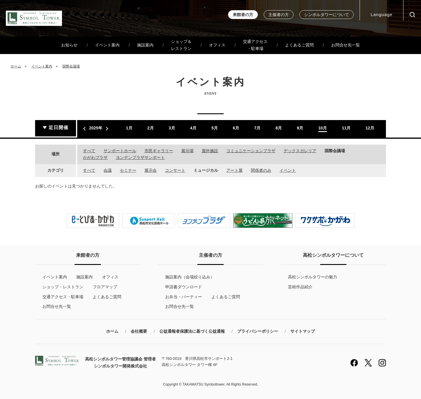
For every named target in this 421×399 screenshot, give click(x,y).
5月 (214, 128)
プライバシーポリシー (257, 331)
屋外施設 (210, 150)
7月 (257, 128)
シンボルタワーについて (326, 15)
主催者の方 (278, 15)
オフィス (217, 45)
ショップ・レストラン (62, 286)
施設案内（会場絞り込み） (189, 277)
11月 (346, 128)
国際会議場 (71, 66)
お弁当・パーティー (183, 296)
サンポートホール (119, 150)
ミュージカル (206, 170)
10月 (322, 128)
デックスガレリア (300, 150)
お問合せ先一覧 (345, 45)
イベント (287, 170)
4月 (193, 128)
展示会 (150, 170)
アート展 (234, 170)
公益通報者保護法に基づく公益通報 (192, 331)
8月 (278, 128)
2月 (150, 128)
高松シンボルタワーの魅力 (312, 277)
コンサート (175, 170)
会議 (107, 170)
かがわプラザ (95, 157)
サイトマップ (302, 331)
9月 (300, 128)
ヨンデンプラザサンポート (140, 157)
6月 (236, 128)
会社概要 (139, 331)
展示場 (187, 150)
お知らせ (69, 45)
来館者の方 (243, 15)
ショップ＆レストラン (181, 45)
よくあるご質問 (299, 45)
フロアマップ (105, 286)
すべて (89, 150)
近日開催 (58, 127)
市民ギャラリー (158, 150)
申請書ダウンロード (183, 286)
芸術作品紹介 (300, 286)
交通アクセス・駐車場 (255, 45)
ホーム (16, 66)
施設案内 (145, 45)
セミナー (128, 170)
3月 (172, 128)
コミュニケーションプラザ (250, 150)
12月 (369, 128)
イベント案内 (107, 45)
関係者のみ (261, 170)
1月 (129, 128)
